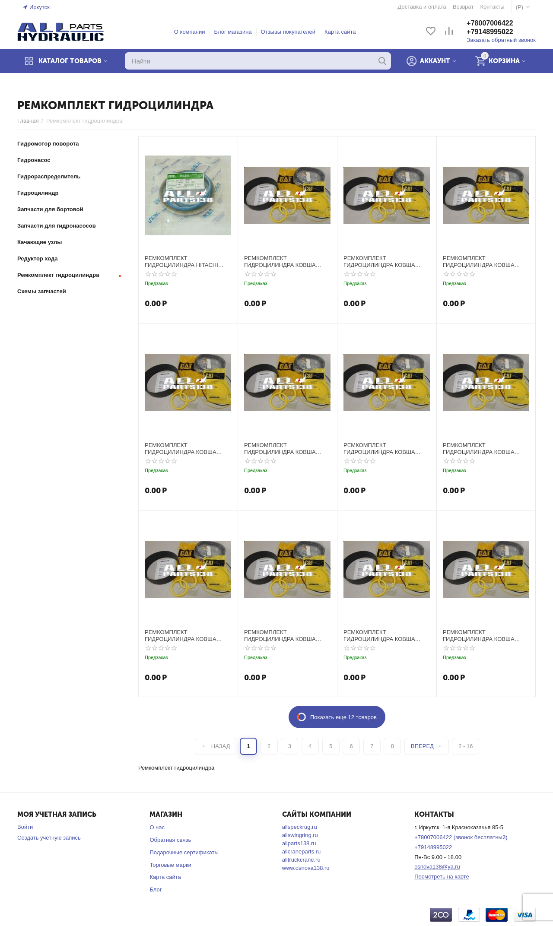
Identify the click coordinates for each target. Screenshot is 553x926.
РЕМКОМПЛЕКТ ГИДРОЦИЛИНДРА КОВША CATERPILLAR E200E (379, 635)
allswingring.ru (300, 835)
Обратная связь (170, 840)
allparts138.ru (299, 843)
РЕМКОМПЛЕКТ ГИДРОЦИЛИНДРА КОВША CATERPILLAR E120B (379, 448)
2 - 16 (465, 746)
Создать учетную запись (49, 837)
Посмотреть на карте (441, 876)
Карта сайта (340, 32)
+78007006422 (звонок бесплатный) (460, 837)
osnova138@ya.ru (437, 866)
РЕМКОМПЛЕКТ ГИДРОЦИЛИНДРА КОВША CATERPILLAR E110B (180, 448)
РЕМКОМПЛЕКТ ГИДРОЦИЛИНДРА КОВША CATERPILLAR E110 (479, 261)
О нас (157, 827)
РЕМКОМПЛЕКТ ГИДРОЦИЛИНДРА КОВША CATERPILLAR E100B (379, 261)
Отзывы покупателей (288, 32)
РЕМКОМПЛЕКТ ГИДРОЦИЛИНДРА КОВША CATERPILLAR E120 (280, 448)
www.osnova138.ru (306, 868)
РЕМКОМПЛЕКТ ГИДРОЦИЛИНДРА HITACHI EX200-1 (181, 261)
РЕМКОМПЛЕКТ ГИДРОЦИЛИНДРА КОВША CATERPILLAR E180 (479, 448)
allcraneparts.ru (301, 851)
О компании (189, 32)
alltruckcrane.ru (301, 859)
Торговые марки (170, 865)
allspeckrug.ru (299, 827)
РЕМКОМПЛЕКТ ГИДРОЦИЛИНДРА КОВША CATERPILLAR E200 (180, 635)
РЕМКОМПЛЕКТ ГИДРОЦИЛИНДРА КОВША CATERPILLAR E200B (280, 635)
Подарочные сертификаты (183, 852)
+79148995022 (490, 31)
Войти (25, 827)
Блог (155, 889)
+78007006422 (490, 23)
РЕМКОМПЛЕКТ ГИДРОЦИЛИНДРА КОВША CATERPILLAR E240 (479, 635)
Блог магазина (233, 32)
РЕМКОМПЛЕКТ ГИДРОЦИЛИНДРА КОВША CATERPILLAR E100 (280, 261)
